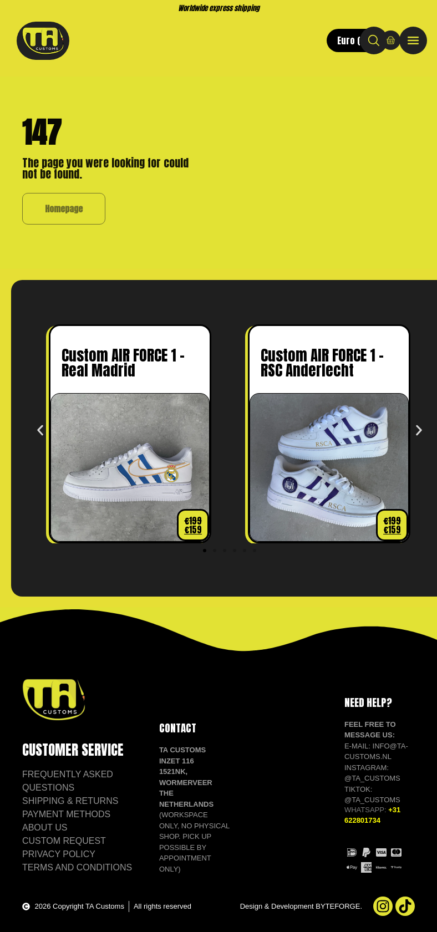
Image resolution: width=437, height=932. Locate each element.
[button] (40, 430)
